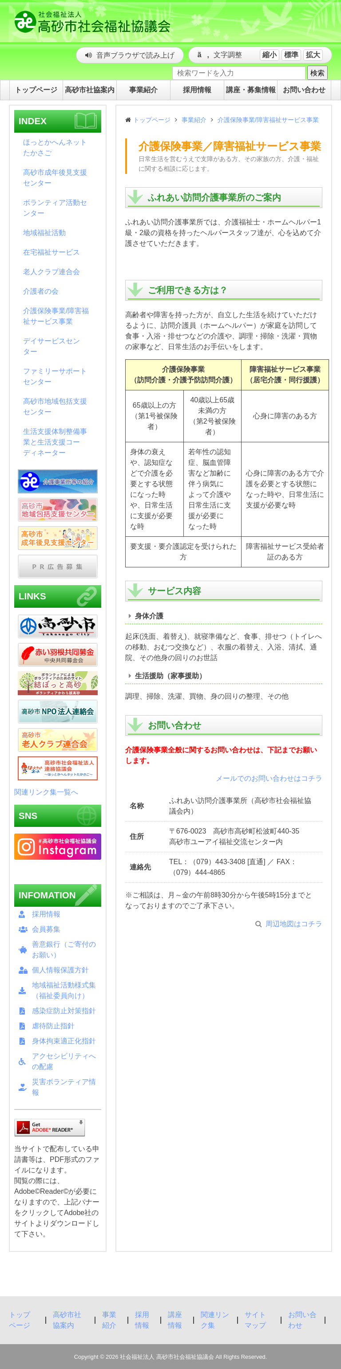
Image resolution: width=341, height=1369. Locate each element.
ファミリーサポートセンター (55, 376)
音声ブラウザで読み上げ (135, 55)
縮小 (269, 55)
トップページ (151, 119)
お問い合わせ (302, 1320)
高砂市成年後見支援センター (55, 178)
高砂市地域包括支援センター (55, 406)
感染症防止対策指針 (64, 1011)
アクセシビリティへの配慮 (64, 1061)
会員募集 (46, 929)
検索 (317, 72)
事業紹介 (194, 119)
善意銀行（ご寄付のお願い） (64, 949)
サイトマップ (255, 1320)
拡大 (313, 55)
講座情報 (175, 1320)
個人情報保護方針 (60, 970)
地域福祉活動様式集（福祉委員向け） (64, 990)
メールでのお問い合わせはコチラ (269, 778)
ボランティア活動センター (55, 208)
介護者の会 (41, 291)
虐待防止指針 (53, 1026)
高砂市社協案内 (67, 1320)
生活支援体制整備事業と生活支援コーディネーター (55, 442)
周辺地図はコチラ (294, 924)
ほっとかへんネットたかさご (55, 147)
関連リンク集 (215, 1320)
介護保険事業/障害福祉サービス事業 (56, 316)
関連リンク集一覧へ (46, 792)
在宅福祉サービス (51, 252)
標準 (291, 55)
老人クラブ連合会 (51, 271)
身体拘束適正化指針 (64, 1041)
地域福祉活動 (44, 232)
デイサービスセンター (51, 346)
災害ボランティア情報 (64, 1087)
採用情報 (46, 914)
